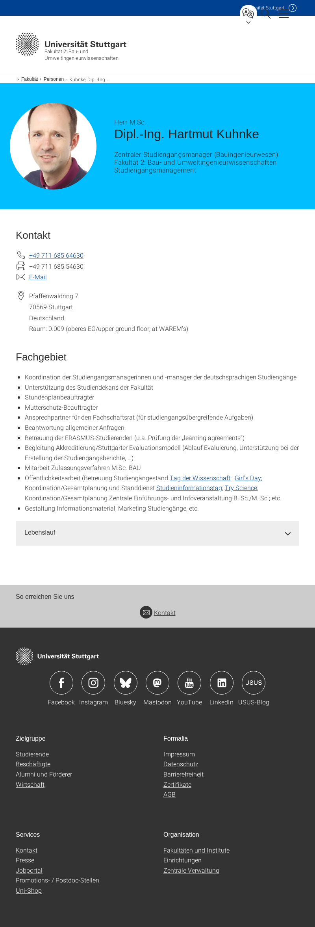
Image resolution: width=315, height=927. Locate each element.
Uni (263, 8)
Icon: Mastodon (157, 683)
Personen (54, 79)
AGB (169, 794)
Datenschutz (180, 764)
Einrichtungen (182, 860)
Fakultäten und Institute (196, 850)
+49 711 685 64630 (56, 255)
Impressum (179, 754)
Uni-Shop (29, 890)
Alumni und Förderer (44, 774)
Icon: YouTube (189, 683)
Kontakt (158, 612)
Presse (25, 860)
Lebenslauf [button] (39, 532)
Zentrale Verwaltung (191, 870)
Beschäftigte (33, 764)
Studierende (32, 754)
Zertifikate (177, 784)
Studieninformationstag (189, 487)
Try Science (241, 487)
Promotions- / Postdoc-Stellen (57, 880)
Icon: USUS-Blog (253, 683)
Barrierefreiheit (183, 774)
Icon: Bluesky (125, 683)
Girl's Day (248, 478)
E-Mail (38, 277)
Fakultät (29, 79)
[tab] (157, 533)
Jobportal (29, 870)
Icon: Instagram (93, 683)
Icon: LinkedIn (221, 683)
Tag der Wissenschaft (200, 478)
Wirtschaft (30, 784)
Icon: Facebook (61, 683)
